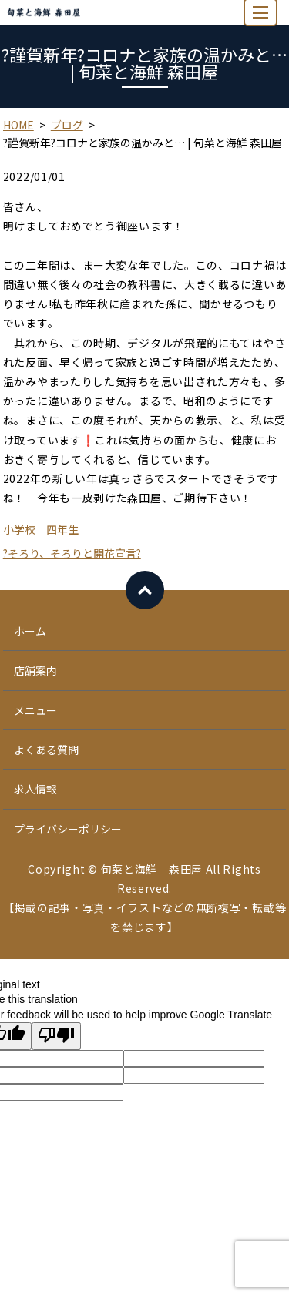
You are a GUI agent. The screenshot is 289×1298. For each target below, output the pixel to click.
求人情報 (35, 789)
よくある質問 (46, 749)
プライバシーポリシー (68, 829)
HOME (18, 124)
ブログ (67, 124)
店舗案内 (35, 670)
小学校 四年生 (41, 529)
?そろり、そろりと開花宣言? (72, 553)
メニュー (35, 710)
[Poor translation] (56, 1036)
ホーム (30, 631)
